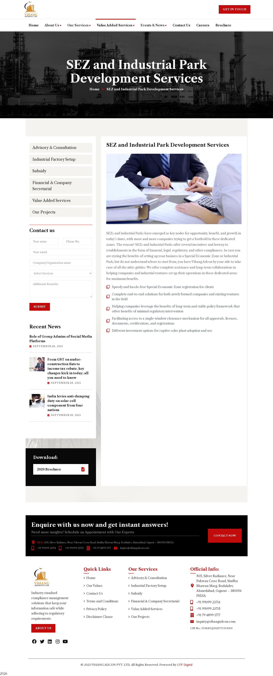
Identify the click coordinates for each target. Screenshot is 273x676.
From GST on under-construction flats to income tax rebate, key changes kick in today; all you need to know (67, 369)
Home (94, 89)
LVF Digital (184, 665)
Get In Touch (234, 9)
